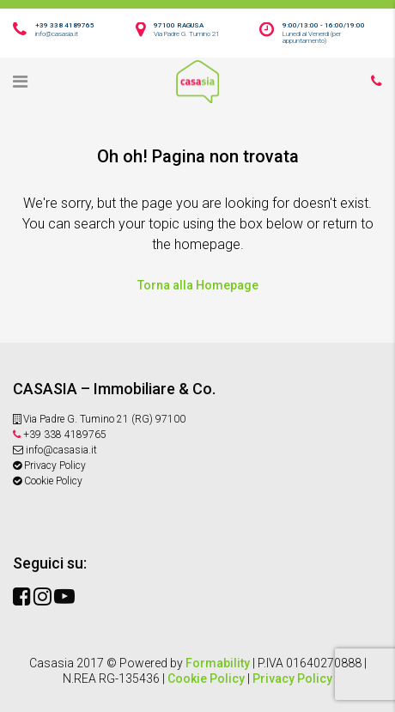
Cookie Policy (47, 481)
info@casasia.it (55, 450)
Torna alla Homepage (197, 285)
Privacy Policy (49, 465)
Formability (217, 663)
